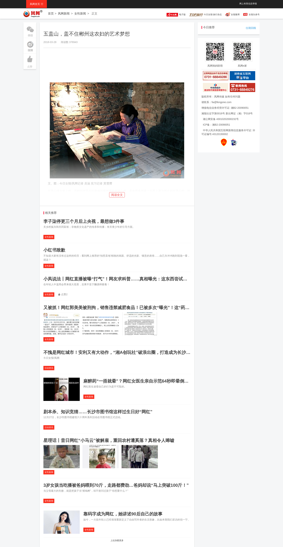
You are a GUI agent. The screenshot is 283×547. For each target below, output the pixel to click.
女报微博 (235, 14)
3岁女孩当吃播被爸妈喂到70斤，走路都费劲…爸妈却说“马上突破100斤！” (116, 485)
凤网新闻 (64, 13)
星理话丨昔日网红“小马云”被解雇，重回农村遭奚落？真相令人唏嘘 (108, 440)
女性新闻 (80, 13)
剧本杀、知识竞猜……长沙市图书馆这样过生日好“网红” (97, 411)
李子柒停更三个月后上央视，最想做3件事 (83, 221)
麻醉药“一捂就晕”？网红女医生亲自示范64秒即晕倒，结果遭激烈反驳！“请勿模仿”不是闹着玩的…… (181, 381)
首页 (51, 13)
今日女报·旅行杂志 (205, 14)
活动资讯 (49, 368)
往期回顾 (251, 27)
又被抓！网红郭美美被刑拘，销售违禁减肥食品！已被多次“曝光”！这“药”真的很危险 (126, 307)
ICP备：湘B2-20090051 (216, 124)
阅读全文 (117, 194)
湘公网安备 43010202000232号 (221, 119)
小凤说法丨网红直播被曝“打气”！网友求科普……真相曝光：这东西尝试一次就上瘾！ (126, 278)
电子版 (174, 14)
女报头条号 (254, 14)
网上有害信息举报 (248, 3)
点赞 (29, 61)
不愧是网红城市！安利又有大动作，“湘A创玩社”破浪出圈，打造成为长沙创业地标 (123, 352)
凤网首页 (36, 4)
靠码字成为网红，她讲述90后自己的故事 (122, 513)
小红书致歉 (54, 250)
